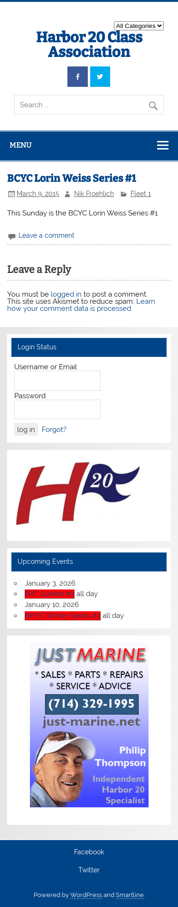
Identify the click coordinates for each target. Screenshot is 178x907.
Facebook (89, 852)
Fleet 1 (141, 193)
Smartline (130, 894)
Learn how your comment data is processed (81, 305)
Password (30, 396)
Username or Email (45, 367)
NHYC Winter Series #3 (63, 615)
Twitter (89, 870)
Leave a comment (47, 235)
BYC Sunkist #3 (50, 593)
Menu (20, 145)
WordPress (86, 894)
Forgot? (54, 429)
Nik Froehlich (94, 193)
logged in (66, 294)
